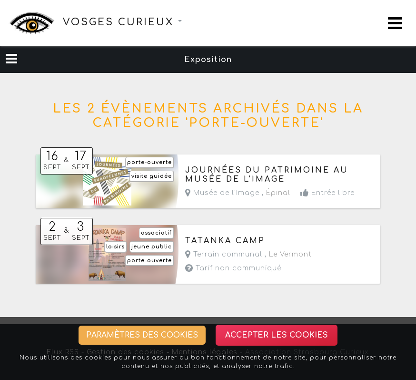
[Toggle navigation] (395, 23)
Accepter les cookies (276, 335)
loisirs (115, 247)
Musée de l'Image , (237, 192)
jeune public (151, 247)
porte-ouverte (149, 162)
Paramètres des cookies (142, 335)
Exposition (208, 59)
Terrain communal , (248, 254)
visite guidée (151, 176)
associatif (156, 233)
